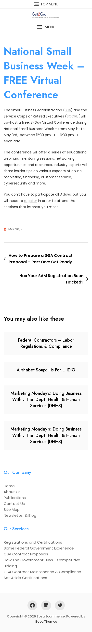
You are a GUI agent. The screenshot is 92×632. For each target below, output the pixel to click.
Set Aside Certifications (25, 577)
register (30, 200)
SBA (68, 110)
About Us (12, 491)
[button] (46, 27)
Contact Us (14, 503)
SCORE (72, 116)
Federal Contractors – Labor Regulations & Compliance (46, 343)
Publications (15, 497)
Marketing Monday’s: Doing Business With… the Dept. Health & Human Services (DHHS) (46, 399)
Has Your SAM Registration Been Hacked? (51, 279)
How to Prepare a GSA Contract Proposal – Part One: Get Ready (41, 259)
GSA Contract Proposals (26, 554)
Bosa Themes (46, 621)
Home (9, 485)
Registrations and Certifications (33, 542)
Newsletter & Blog (20, 515)
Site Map (12, 509)
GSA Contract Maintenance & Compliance (42, 571)
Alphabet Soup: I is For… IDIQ (46, 370)
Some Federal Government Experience (39, 548)
